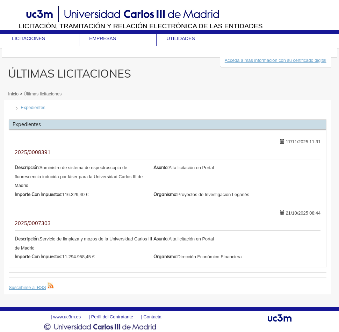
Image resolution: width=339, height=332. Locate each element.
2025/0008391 (33, 152)
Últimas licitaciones (42, 93)
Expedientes (33, 107)
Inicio (14, 93)
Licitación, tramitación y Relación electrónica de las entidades (141, 26)
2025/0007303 (33, 223)
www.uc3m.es (67, 316)
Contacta (152, 316)
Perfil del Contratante (112, 316)
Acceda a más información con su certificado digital (275, 60)
